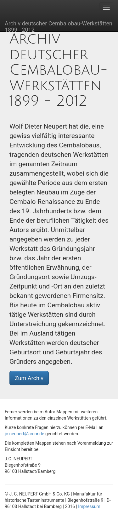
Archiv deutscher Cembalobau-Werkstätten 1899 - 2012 (58, 25)
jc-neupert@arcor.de (24, 433)
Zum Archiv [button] (29, 378)
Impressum (89, 506)
